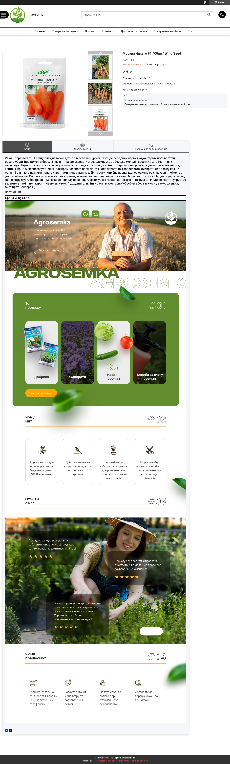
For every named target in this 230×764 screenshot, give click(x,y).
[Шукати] (209, 15)
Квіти (114, 364)
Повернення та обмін (167, 31)
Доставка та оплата (134, 31)
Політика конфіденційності (135, 761)
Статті (191, 31)
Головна (40, 31)
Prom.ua (131, 758)
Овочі (114, 368)
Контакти (108, 31)
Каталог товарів (48, 250)
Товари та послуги (64, 31)
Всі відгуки (151, 631)
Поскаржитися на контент (108, 761)
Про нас (90, 31)
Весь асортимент (41, 393)
